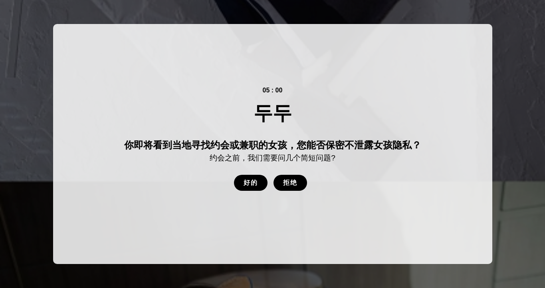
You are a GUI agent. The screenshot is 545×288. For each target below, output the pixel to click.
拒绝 (290, 182)
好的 (251, 182)
